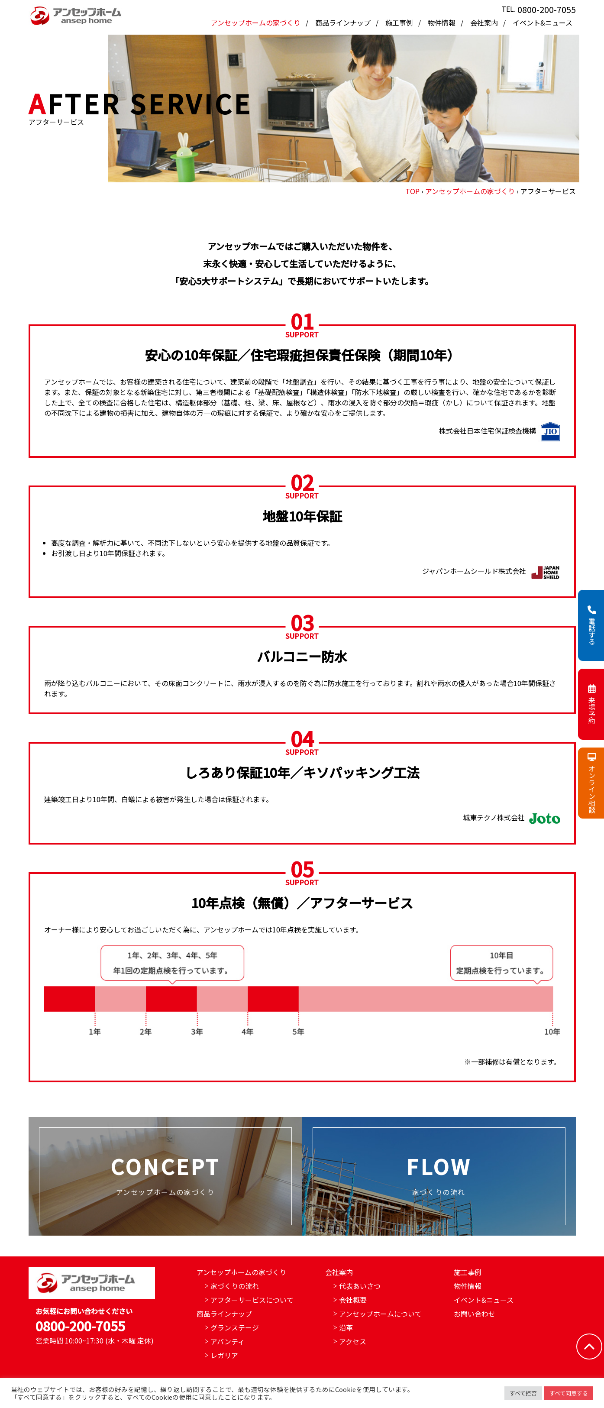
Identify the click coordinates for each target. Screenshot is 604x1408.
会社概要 (353, 1300)
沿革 (346, 1327)
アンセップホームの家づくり (256, 22)
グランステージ (234, 1327)
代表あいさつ (360, 1286)
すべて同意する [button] (568, 1393)
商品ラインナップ (343, 22)
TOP (412, 191)
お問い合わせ (474, 1313)
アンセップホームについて (380, 1313)
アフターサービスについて (252, 1300)
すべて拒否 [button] (523, 1393)
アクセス (352, 1341)
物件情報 (442, 22)
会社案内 (485, 22)
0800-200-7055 (546, 9)
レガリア (224, 1355)
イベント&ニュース (542, 22)
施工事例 (400, 22)
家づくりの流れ (234, 1286)
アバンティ (227, 1341)
